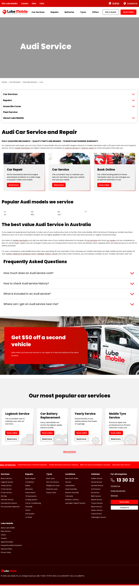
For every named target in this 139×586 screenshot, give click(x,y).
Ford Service (95, 490)
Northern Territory (72, 500)
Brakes (27, 486)
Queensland (69, 486)
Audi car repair (87, 148)
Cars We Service (30, 82)
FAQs (42, 3)
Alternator (29, 490)
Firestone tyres (52, 490)
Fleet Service (10, 112)
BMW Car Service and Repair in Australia (95, 465)
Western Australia (72, 493)
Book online (104, 185)
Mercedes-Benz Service (121, 465)
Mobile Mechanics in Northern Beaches (32, 465)
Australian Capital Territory (75, 504)
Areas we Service (118, 491)
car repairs (111, 240)
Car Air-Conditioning (33, 504)
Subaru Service (96, 511)
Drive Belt (28, 507)
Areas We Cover (12, 106)
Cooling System (31, 500)
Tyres (83, 12)
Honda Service (96, 483)
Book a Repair (30, 479)
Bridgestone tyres (53, 486)
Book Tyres (50, 479)
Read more (14, 185)
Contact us (115, 487)
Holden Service (96, 479)
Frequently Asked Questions (11, 546)
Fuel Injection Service (9, 504)
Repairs (55, 12)
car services (92, 240)
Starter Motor (30, 493)
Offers (95, 12)
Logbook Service (7, 483)
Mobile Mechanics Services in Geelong (63, 465)
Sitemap (114, 496)
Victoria (68, 483)
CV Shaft (28, 518)
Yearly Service (6, 486)
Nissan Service (96, 507)
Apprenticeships (7, 542)
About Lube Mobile (13, 117)
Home (4, 82)
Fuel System (30, 514)
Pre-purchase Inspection (10, 507)
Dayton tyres (51, 493)
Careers (24, 3)
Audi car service (72, 148)
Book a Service (6, 479)
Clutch (27, 511)
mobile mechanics (22, 148)
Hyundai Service (97, 486)
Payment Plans (6, 549)
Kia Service (95, 493)
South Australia (71, 490)
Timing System (31, 497)
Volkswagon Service (98, 518)
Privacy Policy (6, 553)
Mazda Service (96, 500)
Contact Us (130, 3)
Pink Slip (4, 497)
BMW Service (96, 497)
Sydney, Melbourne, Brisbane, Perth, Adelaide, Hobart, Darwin (32, 254)
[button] (69, 273)
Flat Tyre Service (52, 483)
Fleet (34, 3)
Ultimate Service (7, 500)
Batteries (69, 12)
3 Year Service (6, 490)
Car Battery (29, 483)
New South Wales (71, 479)
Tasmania (69, 497)
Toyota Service (97, 504)
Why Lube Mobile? (10, 3)
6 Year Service (6, 493)
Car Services (38, 12)
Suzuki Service (96, 514)
